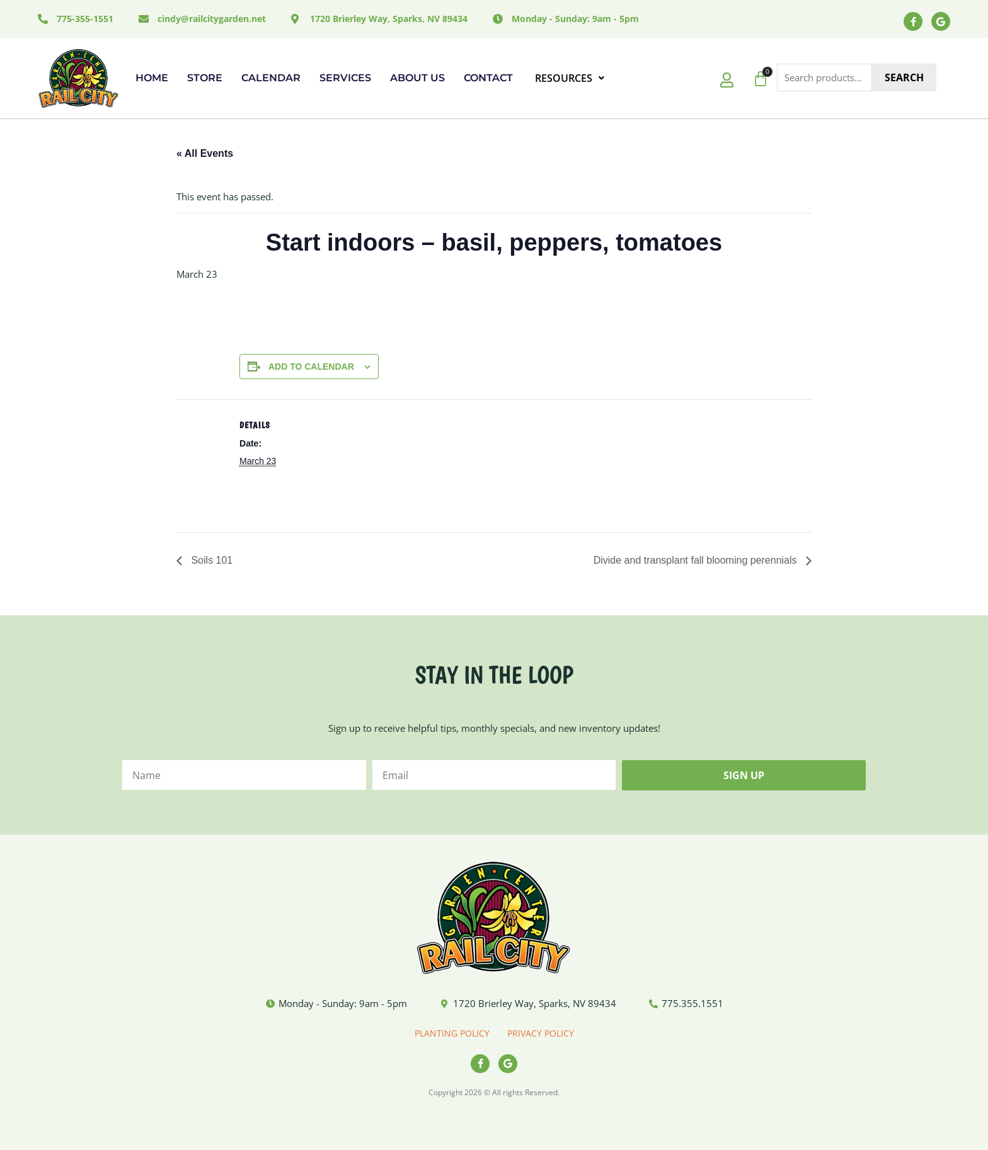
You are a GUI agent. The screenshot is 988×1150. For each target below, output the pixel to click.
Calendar (271, 78)
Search (904, 77)
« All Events (204, 153)
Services (345, 78)
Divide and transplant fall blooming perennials (697, 560)
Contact (488, 78)
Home (151, 78)
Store (204, 78)
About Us (417, 78)
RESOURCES (569, 78)
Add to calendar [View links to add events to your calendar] (311, 367)
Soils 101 (210, 560)
